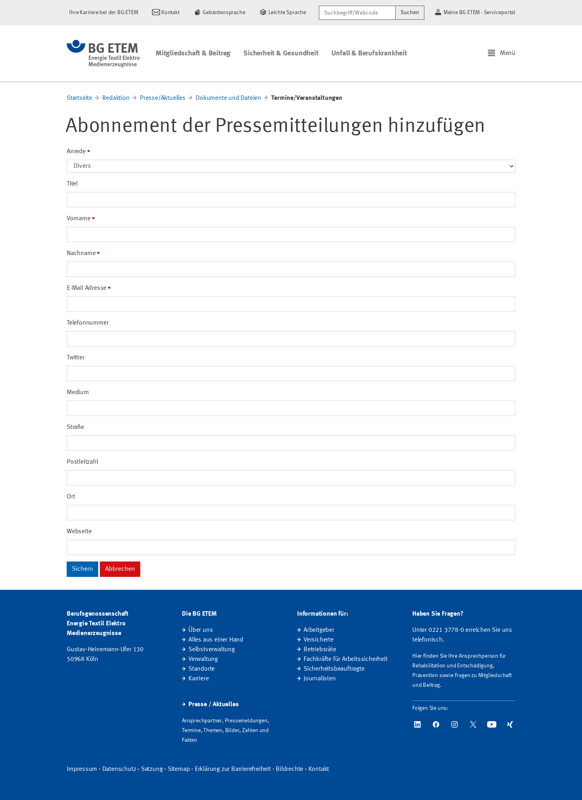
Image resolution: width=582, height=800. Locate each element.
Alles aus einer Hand (215, 640)
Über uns (200, 630)
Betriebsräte (320, 649)
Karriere (198, 678)
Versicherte (318, 640)
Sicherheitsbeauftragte (334, 669)
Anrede (76, 151)
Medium (78, 392)
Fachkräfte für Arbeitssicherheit (346, 659)
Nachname (81, 253)
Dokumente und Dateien (228, 98)
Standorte (201, 669)
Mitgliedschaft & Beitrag (193, 53)
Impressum (82, 769)
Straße (75, 427)
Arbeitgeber (319, 630)
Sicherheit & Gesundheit (280, 53)
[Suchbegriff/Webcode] (357, 13)
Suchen (410, 12)
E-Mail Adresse (86, 288)
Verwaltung (203, 659)
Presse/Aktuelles (163, 98)
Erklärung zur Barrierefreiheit (233, 769)
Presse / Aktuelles (213, 704)
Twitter (75, 358)
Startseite (79, 98)
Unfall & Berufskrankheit (369, 53)
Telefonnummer (87, 323)
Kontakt (318, 769)
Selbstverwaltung (211, 649)
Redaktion (115, 98)
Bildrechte (289, 769)
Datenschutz (119, 769)
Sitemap (179, 769)
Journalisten (320, 678)
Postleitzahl (82, 462)
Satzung (152, 769)
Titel (72, 184)
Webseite (79, 531)
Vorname (79, 218)
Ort (71, 497)
